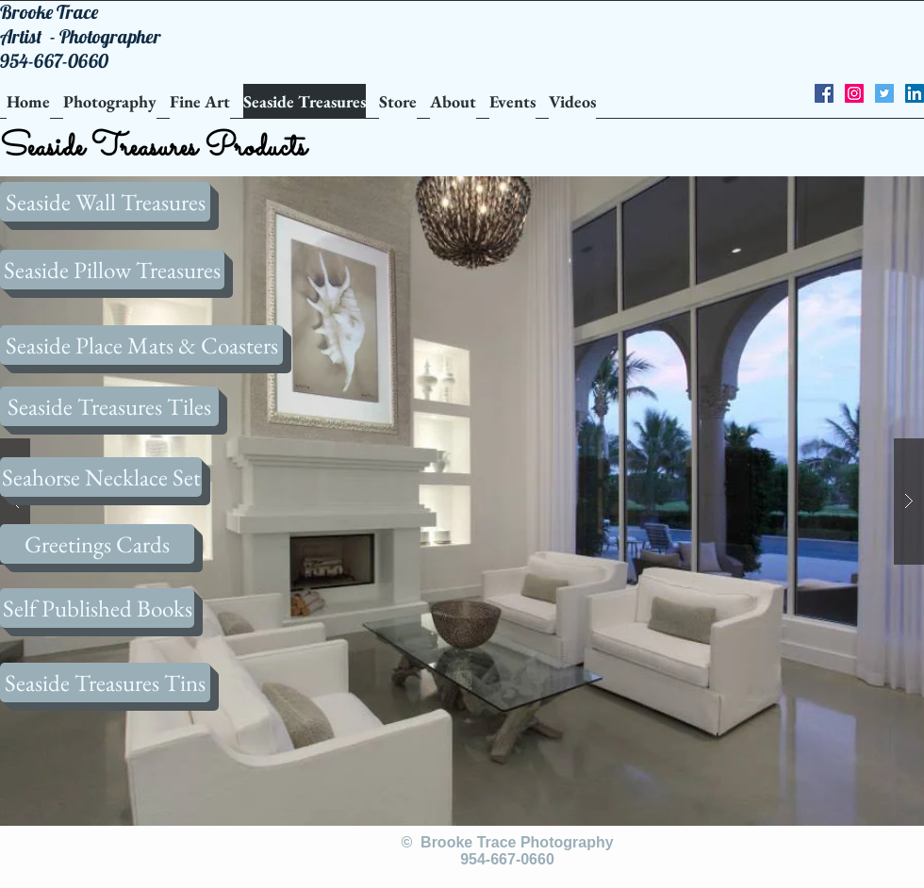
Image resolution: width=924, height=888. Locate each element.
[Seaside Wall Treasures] (105, 202)
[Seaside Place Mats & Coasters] (141, 345)
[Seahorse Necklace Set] (101, 477)
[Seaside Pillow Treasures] (112, 269)
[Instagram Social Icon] (854, 93)
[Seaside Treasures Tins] (105, 682)
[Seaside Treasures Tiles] (109, 406)
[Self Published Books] (97, 608)
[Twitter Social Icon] (884, 93)
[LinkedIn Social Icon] (914, 93)
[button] (462, 501)
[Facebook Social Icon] (824, 93)
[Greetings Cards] (97, 544)
